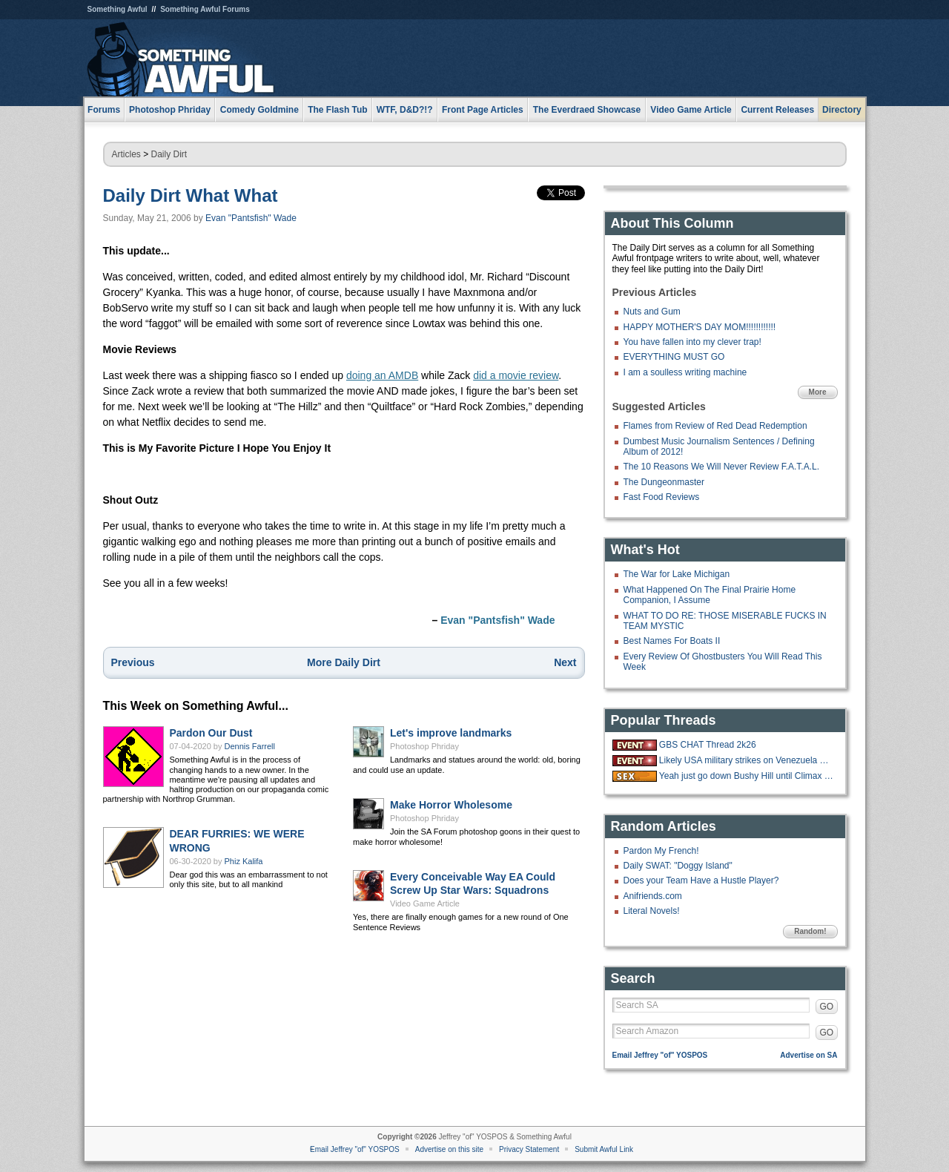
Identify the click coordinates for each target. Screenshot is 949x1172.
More (818, 392)
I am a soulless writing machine (685, 372)
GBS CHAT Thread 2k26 (707, 745)
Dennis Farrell (250, 746)
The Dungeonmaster (664, 482)
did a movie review (515, 375)
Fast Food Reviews (662, 497)
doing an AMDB (382, 375)
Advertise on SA (808, 1055)
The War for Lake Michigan (677, 574)
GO (827, 1006)
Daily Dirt (169, 154)
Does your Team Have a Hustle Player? (701, 880)
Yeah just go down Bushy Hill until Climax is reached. (746, 776)
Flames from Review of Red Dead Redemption (715, 426)
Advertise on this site (449, 1149)
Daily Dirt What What (190, 195)
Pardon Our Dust (211, 733)
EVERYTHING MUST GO (674, 357)
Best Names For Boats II (672, 641)
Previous (133, 662)
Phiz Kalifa (244, 861)
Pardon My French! (661, 851)
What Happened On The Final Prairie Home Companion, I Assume (710, 595)
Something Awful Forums (205, 9)
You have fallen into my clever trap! (692, 342)
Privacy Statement (529, 1149)
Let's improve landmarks (451, 733)
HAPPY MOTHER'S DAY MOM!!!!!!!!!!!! (700, 327)
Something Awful (117, 9)
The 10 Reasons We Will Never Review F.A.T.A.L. (722, 466)
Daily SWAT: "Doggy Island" (678, 865)
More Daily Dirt (343, 662)
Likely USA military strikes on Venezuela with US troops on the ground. (746, 760)
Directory (842, 110)
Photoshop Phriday (424, 746)
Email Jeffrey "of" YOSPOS (660, 1055)
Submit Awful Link (604, 1149)
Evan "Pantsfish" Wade (251, 218)
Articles (126, 154)
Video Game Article (425, 903)
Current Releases (777, 110)
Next (565, 662)
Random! (810, 931)
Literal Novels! (652, 911)
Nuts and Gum (652, 311)
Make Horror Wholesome (451, 805)
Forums (103, 110)
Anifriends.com (653, 896)
